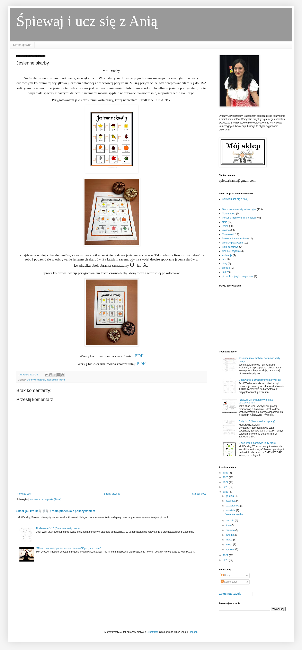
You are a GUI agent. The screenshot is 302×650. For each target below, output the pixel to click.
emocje (226, 267)
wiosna (226, 230)
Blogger (193, 632)
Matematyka (228, 213)
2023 (226, 487)
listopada (231, 500)
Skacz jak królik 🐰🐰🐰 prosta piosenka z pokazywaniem (55, 511)
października (233, 505)
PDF (138, 355)
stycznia (230, 549)
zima (224, 222)
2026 (226, 472)
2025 (226, 477)
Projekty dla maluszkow (235, 238)
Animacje (227, 255)
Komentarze (229, 581)
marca (229, 539)
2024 (226, 482)
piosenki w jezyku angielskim (237, 276)
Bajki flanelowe (230, 247)
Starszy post (199, 493)
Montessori (228, 234)
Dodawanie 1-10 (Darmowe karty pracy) (58, 528)
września (231, 510)
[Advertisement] (252, 318)
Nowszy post (24, 493)
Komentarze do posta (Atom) (45, 499)
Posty (225, 575)
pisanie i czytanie (231, 251)
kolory (225, 272)
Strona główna (22, 44)
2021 (226, 555)
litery (224, 263)
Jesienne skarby (234, 514)
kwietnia (230, 534)
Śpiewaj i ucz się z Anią (87, 21)
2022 (226, 491)
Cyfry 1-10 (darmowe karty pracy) (257, 421)
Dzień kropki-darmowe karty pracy (257, 443)
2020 (226, 560)
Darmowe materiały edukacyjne (42, 379)
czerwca (230, 530)
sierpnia (230, 520)
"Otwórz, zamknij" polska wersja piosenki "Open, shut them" (68, 548)
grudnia (230, 496)
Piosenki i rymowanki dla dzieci (239, 217)
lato (224, 259)
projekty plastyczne (232, 242)
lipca (228, 525)
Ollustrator (152, 632)
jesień (62, 379)
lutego (229, 544)
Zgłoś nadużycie (230, 593)
